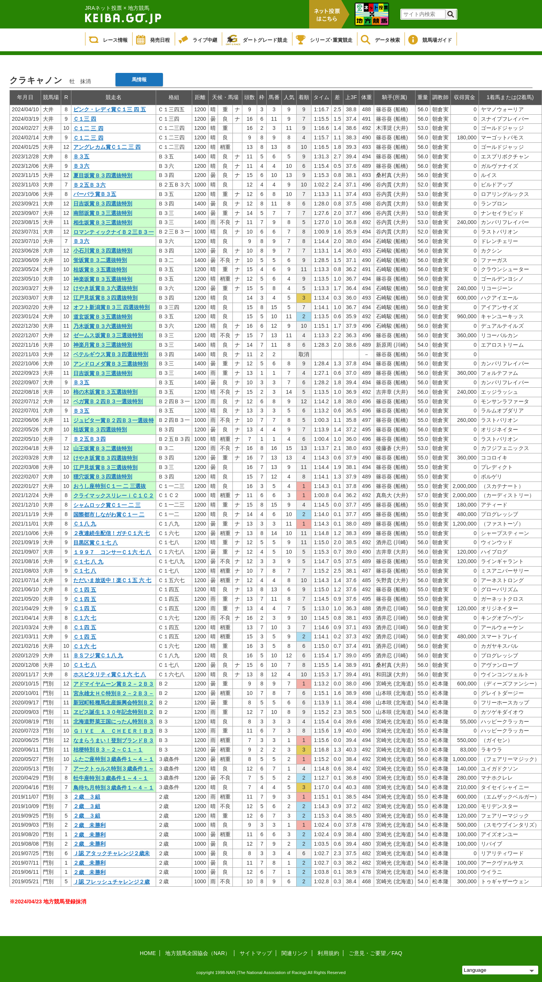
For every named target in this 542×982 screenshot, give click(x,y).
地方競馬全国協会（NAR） (197, 953)
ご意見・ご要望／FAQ (375, 953)
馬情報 (139, 79)
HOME (148, 953)
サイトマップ (256, 953)
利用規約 (328, 953)
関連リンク (294, 953)
